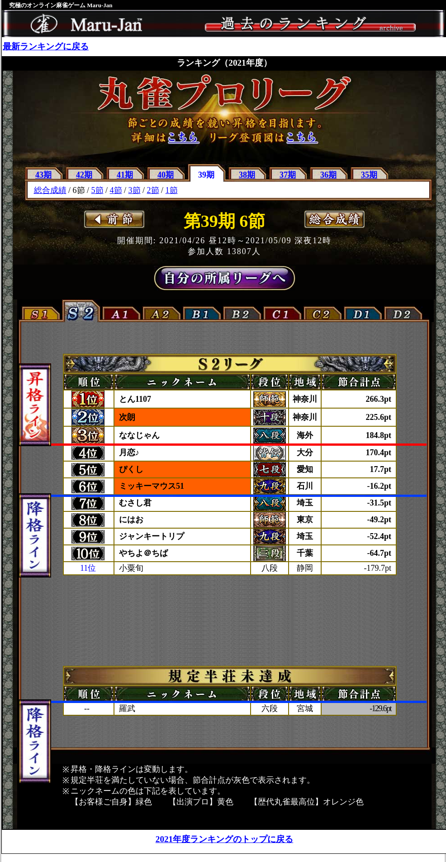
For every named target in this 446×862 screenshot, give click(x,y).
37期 (288, 174)
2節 (153, 190)
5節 (97, 190)
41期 (125, 174)
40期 (165, 174)
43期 (43, 174)
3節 (134, 190)
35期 (369, 174)
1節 (172, 190)
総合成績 (50, 190)
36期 (328, 174)
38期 (247, 174)
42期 (84, 174)
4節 (116, 190)
